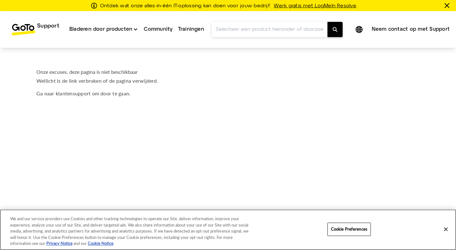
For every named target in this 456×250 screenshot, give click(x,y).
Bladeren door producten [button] (101, 29)
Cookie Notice (100, 243)
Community (158, 29)
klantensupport (73, 93)
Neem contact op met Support (411, 29)
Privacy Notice (59, 243)
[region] (228, 229)
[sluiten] (448, 5)
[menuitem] (35, 29)
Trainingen (191, 29)
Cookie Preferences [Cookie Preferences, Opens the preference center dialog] (349, 229)
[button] (359, 29)
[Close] (446, 229)
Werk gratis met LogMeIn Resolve (315, 6)
